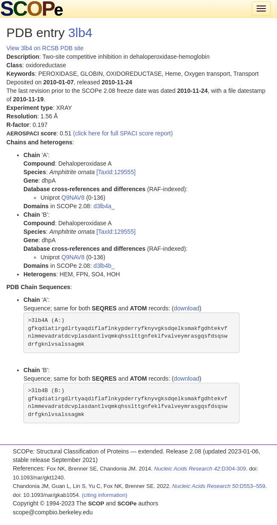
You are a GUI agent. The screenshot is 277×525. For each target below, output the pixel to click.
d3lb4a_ (104, 206)
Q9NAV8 (72, 197)
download (186, 308)
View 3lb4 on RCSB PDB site (45, 48)
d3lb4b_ (104, 265)
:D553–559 (218, 486)
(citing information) (104, 495)
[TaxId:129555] (116, 172)
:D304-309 (200, 468)
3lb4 (80, 33)
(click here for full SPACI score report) (123, 133)
